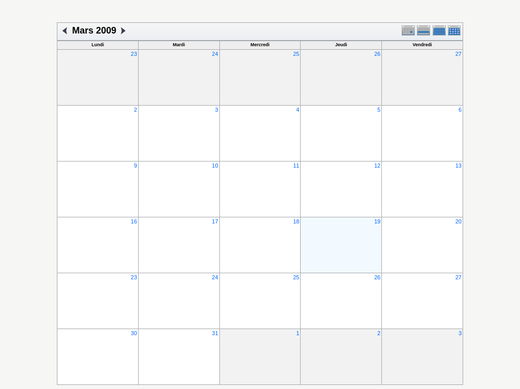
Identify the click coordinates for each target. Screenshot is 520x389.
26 (377, 54)
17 (215, 221)
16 (134, 221)
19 (377, 221)
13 (459, 166)
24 (215, 54)
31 (215, 333)
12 (377, 166)
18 (296, 221)
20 (459, 221)
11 (296, 166)
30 (134, 333)
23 (134, 54)
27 (459, 54)
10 (215, 166)
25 (296, 54)
